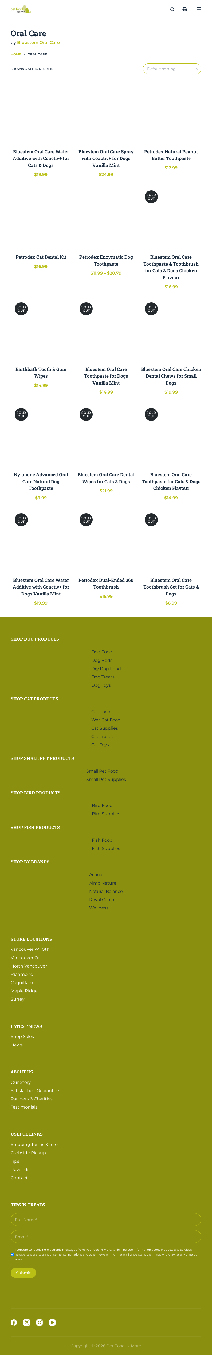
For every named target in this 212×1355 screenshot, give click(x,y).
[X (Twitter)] (26, 1322)
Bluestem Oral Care (38, 42)
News (17, 1043)
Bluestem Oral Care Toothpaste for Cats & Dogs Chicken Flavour (171, 481)
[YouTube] (52, 1322)
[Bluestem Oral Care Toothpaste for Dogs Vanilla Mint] (106, 328)
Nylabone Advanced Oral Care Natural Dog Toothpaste (41, 481)
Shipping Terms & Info (34, 1142)
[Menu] (199, 9)
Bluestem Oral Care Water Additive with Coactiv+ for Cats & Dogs (41, 158)
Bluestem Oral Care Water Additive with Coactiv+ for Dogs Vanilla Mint (41, 587)
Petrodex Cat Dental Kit (41, 257)
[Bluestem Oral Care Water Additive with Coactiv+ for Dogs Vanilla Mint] (41, 539)
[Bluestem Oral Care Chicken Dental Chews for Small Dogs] (171, 328)
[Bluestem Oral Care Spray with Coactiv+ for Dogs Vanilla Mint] (106, 111)
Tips (15, 1159)
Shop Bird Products (35, 791)
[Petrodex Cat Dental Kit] (41, 216)
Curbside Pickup (28, 1151)
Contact (19, 1175)
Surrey (18, 997)
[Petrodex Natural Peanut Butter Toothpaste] (171, 111)
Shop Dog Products (35, 637)
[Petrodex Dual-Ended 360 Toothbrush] (106, 539)
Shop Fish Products (35, 825)
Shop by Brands (30, 860)
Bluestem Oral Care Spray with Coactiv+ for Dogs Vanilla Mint (106, 158)
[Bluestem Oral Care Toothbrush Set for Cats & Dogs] (171, 539)
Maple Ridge (24, 989)
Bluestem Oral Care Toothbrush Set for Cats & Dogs (171, 587)
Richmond (22, 972)
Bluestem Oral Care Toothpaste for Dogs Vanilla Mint (106, 376)
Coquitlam (22, 980)
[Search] (172, 9)
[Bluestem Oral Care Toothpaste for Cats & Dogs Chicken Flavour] (171, 434)
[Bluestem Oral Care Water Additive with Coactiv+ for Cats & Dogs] (41, 111)
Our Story (21, 1080)
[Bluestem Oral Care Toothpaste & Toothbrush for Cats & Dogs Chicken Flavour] (171, 216)
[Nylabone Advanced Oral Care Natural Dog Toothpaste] (41, 434)
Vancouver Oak (27, 955)
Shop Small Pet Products (42, 756)
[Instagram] (39, 1322)
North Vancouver (29, 964)
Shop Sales (22, 1034)
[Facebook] (14, 1322)
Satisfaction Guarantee (35, 1088)
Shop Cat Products (34, 697)
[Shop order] (172, 68)
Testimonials (24, 1105)
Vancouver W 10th (30, 947)
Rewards (20, 1167)
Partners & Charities (32, 1097)
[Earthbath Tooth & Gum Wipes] (41, 328)
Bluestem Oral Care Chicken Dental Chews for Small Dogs (171, 376)
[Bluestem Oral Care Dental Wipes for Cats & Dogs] (106, 434)
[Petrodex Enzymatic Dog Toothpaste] (106, 216)
